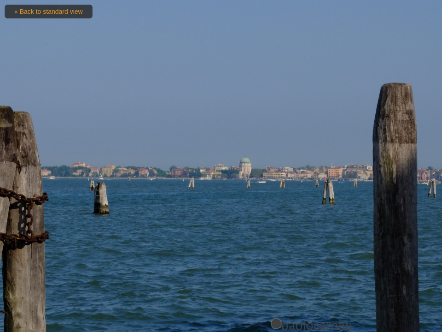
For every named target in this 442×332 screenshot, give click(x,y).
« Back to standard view (48, 11)
